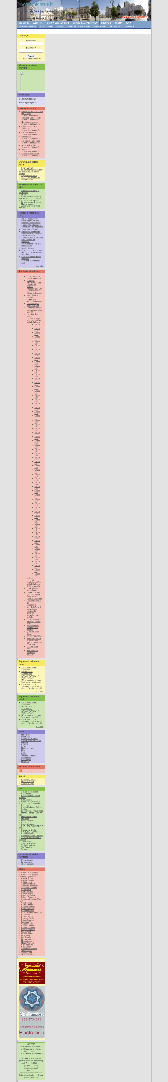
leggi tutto (39, 266)
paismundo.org (27, 820)
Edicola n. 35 (37, 442)
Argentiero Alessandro (29, 886)
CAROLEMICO (27, 794)
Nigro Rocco (26, 947)
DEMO (128, 23)
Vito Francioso (26, 847)
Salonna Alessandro (29, 949)
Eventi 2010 (38, 23)
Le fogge (30, 578)
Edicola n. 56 (37, 537)
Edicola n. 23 (37, 388)
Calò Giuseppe (27, 905)
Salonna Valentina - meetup (32, 836)
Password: (31, 48)
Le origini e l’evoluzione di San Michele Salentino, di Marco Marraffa (34, 583)
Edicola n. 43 (37, 479)
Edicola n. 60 (37, 558)
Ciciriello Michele (27, 909)
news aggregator (27, 102)
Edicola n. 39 (37, 458)
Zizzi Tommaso (27, 954)
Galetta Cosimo (27, 924)
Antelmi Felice (26, 882)
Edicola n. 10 (37, 329)
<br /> (32, 80)
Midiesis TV (24, 23)
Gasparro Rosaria (28, 930)
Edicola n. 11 (37, 334)
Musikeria (25, 819)
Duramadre (25, 805)
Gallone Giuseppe (28, 928)
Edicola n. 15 (37, 350)
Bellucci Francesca (28, 897)
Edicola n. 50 (37, 512)
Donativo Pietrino (28, 918)
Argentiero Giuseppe (29, 888)
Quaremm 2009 (33, 632)
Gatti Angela (26, 931)
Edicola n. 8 (37, 571)
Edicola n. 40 (37, 467)
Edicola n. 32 (37, 429)
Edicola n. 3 (37, 417)
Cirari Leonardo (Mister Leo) (32, 912)
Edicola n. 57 (37, 542)
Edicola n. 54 (37, 529)
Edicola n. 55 (37, 533)
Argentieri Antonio (28, 884)
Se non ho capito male (30, 154)
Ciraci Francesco (27, 911)
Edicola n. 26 (37, 400)
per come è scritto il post (31, 141)
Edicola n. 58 (37, 546)
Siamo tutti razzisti (29, 145)
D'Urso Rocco (26, 914)
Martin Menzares (27, 27)
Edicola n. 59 (37, 550)
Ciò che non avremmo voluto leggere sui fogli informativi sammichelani (31, 221)
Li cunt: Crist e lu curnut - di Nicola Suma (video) (33, 594)
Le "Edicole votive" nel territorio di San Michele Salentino (34, 320)
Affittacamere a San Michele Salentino (34, 290)
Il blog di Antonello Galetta (31, 807)
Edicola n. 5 (37, 508)
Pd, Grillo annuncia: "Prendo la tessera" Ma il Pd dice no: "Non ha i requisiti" (32, 686)
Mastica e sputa (27, 204)
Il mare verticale (27, 168)
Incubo (24, 194)
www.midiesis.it (37, 4)
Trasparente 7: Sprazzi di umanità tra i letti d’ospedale (32, 226)
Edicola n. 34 (37, 438)
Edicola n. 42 (37, 475)
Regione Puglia (27, 834)
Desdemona (99, 27)
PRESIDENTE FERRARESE (27, 672)
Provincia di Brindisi (28, 830)
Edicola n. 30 (37, 421)
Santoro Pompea (27, 784)
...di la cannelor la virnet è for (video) (34, 277)
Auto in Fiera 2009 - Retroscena (29, 668)
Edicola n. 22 (37, 384)
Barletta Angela (27, 893)
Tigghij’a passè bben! (30, 229)
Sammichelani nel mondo (85, 23)
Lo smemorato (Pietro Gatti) (32, 811)
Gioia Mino (25, 935)
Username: (31, 41)
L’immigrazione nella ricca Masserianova (32, 245)
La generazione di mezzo (31, 202)
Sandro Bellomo (28, 248)
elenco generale (27, 864)
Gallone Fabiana (27, 926)
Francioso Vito (26, 922)
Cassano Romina (28, 907)
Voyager (24, 849)
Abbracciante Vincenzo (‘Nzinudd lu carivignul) (29, 875)
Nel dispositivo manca (30, 122)
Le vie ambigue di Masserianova (33, 589)
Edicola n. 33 (37, 433)
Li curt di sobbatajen (34, 598)
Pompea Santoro (27, 824)
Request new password (32, 59)
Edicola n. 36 (37, 446)
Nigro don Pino (27, 945)
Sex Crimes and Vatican (30, 177)
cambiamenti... (27, 137)
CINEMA (118, 23)
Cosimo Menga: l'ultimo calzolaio (33, 304)
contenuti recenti (27, 99)
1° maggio (31, 281)
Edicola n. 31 (37, 425)
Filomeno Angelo (27, 782)
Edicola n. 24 (37, 392)
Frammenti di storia (34, 308)
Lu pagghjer (31, 605)
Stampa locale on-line (58, 23)
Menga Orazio (26, 941)
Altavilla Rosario (27, 880)
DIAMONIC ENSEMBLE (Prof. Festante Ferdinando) (29, 802)
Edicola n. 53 (37, 525)
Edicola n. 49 (37, 504)
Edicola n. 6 (37, 554)
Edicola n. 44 (37, 483)
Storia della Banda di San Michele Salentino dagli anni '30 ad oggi (34, 641)
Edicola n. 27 (37, 404)
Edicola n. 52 (37, 521)
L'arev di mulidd (27, 860)
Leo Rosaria (26, 937)
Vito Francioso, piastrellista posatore (32, 652)
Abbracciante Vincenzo (30, 872)
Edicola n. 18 (37, 363)
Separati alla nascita (29, 176)
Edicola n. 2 (37, 371)
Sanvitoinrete (26, 841)
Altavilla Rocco (27, 878)
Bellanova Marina (28, 895)
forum (59, 27)
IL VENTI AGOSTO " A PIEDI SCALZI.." (30, 677)
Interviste (106, 23)
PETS (23, 822)
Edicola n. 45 (37, 487)
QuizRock (129, 27)
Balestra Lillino (27, 891)
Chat (50, 27)
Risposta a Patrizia (29, 132)
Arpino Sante (26, 890)
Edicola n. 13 (37, 342)
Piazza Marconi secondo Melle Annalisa (33, 627)
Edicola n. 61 (37, 562)
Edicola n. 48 (37, 500)
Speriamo (25, 149)
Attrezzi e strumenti (34, 293)
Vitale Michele (26, 952)
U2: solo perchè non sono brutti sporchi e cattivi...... (31, 681)
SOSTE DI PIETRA (34, 636)
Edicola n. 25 (37, 396)
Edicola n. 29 (37, 413)
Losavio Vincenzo (28, 939)
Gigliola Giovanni (28, 933)
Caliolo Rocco (26, 903)
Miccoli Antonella (27, 943)
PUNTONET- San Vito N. (31, 832)
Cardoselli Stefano (28, 780)
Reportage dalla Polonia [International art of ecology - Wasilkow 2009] (32, 233)
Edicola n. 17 (37, 359)
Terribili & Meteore (28, 845)
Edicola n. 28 (37, 408)
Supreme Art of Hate (29, 843)
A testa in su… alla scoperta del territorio (34, 285)
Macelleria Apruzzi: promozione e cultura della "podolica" (34, 610)
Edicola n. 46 (37, 492)
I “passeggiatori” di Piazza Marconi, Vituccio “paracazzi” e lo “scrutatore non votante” (31, 198)
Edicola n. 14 (37, 346)
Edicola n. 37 (37, 450)
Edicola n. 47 (37, 496)
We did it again (27, 179)
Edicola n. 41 (37, 471)
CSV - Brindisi (26, 799)
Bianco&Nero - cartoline (32, 296)
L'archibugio (115, 27)
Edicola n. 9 (37, 575)
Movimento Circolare (29, 817)
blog (41, 27)
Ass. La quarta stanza (29, 792)
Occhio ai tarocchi (33, 619)
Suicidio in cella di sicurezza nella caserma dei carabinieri (32, 240)
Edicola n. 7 (37, 566)
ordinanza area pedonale (31, 118)
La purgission (26, 862)
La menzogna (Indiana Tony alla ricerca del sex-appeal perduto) (31, 172)
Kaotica (24, 809)
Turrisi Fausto (26, 951)
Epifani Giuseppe (28, 920)
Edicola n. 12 (37, 338)
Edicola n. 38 (37, 454)
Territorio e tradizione (78, 27)
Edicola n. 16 (37, 354)
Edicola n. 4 (37, 463)
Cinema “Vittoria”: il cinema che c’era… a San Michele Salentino (32, 252)
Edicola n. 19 (37, 367)
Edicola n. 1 (37, 325)
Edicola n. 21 (37, 379)
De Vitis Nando (27, 916)
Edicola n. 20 (37, 375)
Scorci (29, 634)
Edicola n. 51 (37, 517)
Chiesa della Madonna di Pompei (34, 300)
